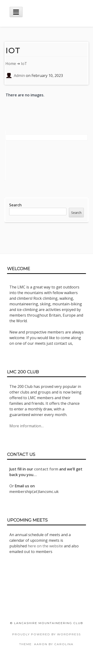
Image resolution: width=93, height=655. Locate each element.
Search (15, 205)
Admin (19, 75)
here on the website (45, 546)
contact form (46, 469)
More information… (26, 425)
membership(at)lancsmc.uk (34, 491)
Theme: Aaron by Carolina (46, 644)
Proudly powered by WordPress (46, 634)
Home (10, 63)
